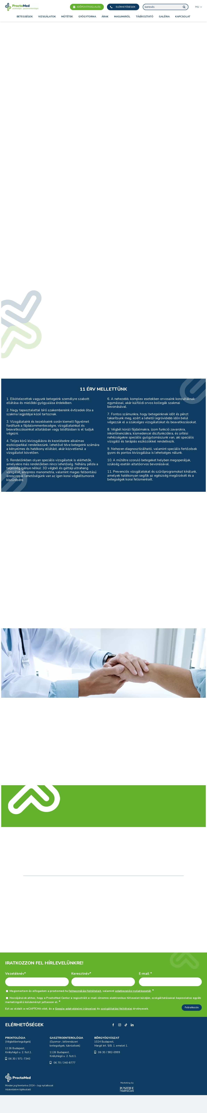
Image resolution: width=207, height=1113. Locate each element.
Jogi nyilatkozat (45, 1103)
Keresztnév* (81, 992)
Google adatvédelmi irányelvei (75, 1026)
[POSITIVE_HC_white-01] (127, 1106)
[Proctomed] (21, 4)
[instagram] (119, 1042)
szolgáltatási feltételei (116, 1026)
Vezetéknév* (15, 992)
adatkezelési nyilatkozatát (133, 1009)
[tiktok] (126, 1042)
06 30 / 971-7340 (19, 1076)
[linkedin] (132, 1042)
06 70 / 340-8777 (65, 1080)
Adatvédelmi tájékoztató (18, 1107)
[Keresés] (184, 7)
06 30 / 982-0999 (109, 1070)
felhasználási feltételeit (85, 1009)
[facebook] (113, 1042)
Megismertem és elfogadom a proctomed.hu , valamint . (82, 1009)
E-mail (145, 992)
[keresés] (165, 7)
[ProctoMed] (18, 1093)
